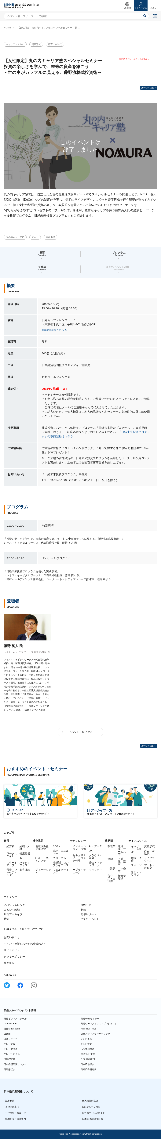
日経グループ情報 (91, 1106)
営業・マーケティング (11, 872)
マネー (35, 237)
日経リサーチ (10, 1039)
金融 (110, 858)
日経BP (7, 1034)
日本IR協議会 (87, 1064)
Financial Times (88, 1028)
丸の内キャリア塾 (15, 237)
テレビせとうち (12, 1054)
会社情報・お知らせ (15, 1113)
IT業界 (111, 868)
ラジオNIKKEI (88, 1059)
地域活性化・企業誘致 (43, 847)
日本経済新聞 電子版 (92, 1119)
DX (90, 850)
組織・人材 (25, 847)
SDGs (56, 846)
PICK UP (86, 905)
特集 (6, 918)
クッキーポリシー (14, 956)
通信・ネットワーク (95, 864)
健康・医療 (136, 859)
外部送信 (9, 962)
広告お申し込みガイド (93, 1113)
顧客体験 (25, 869)
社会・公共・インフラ (43, 859)
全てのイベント (90, 918)
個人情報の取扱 (90, 1100)
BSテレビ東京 (88, 1054)
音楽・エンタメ (136, 874)
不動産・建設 (122, 861)
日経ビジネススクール (15, 1018)
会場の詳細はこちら (53, 330)
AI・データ (95, 846)
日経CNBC (9, 1059)
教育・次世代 (55, 44)
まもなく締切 (12, 909)
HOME (7, 27)
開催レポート (89, 914)
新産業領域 (122, 877)
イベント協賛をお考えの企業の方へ (25, 943)
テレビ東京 (86, 1039)
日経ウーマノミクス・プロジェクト (99, 1023)
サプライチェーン (79, 871)
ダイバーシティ (43, 871)
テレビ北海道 (10, 1049)
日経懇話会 (9, 1069)
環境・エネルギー (61, 852)
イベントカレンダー (16, 905)
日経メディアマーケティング (95, 1034)
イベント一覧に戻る (81, 732)
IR (21, 858)
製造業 (111, 846)
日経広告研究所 (89, 1069)
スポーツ (136, 865)
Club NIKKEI (10, 1023)
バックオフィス (25, 864)
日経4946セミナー (90, 1018)
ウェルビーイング (61, 871)
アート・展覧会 (149, 866)
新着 (83, 909)
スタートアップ (11, 864)
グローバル (59, 858)
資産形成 (36, 44)
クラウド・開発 (95, 857)
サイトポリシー (13, 950)
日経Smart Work (12, 1028)
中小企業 (122, 870)
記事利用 (9, 1100)
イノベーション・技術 (79, 847)
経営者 (10, 846)
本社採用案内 (12, 1106)
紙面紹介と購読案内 (15, 1119)
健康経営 (25, 853)
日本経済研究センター (15, 1064)
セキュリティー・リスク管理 (79, 858)
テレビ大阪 (9, 1044)
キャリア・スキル (15, 44)
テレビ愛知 (86, 1044)
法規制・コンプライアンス (61, 864)
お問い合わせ (12, 937)
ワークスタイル (11, 855)
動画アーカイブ (13, 914)
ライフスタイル (149, 859)
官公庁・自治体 (111, 878)
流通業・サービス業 (122, 850)
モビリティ (95, 869)
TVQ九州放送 (87, 1049)
